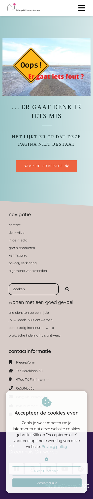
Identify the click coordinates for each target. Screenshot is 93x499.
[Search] (67, 289)
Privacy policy (54, 446)
